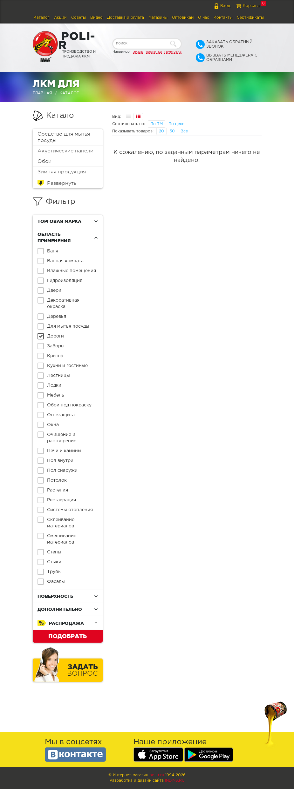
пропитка (154, 51)
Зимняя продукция (62, 172)
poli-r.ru (156, 775)
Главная (42, 93)
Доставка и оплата (125, 17)
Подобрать (67, 636)
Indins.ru (175, 780)
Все (184, 131)
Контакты (223, 17)
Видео (96, 17)
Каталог (42, 17)
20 (161, 131)
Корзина (251, 6)
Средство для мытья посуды (64, 137)
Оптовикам (183, 17)
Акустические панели (65, 151)
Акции (60, 17)
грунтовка (172, 51)
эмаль (138, 51)
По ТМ (156, 124)
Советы (78, 17)
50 (172, 131)
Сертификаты (250, 17)
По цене (176, 124)
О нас (203, 17)
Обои (44, 161)
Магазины (158, 17)
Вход (225, 6)
